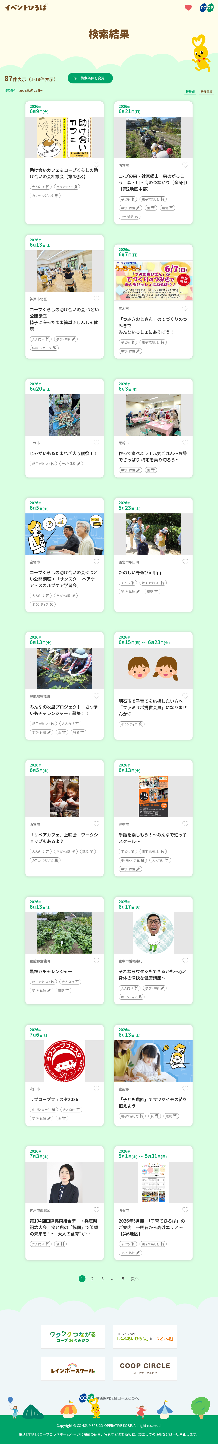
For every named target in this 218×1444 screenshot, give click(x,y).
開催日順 (206, 91)
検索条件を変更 (93, 77)
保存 (96, 165)
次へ (134, 1278)
